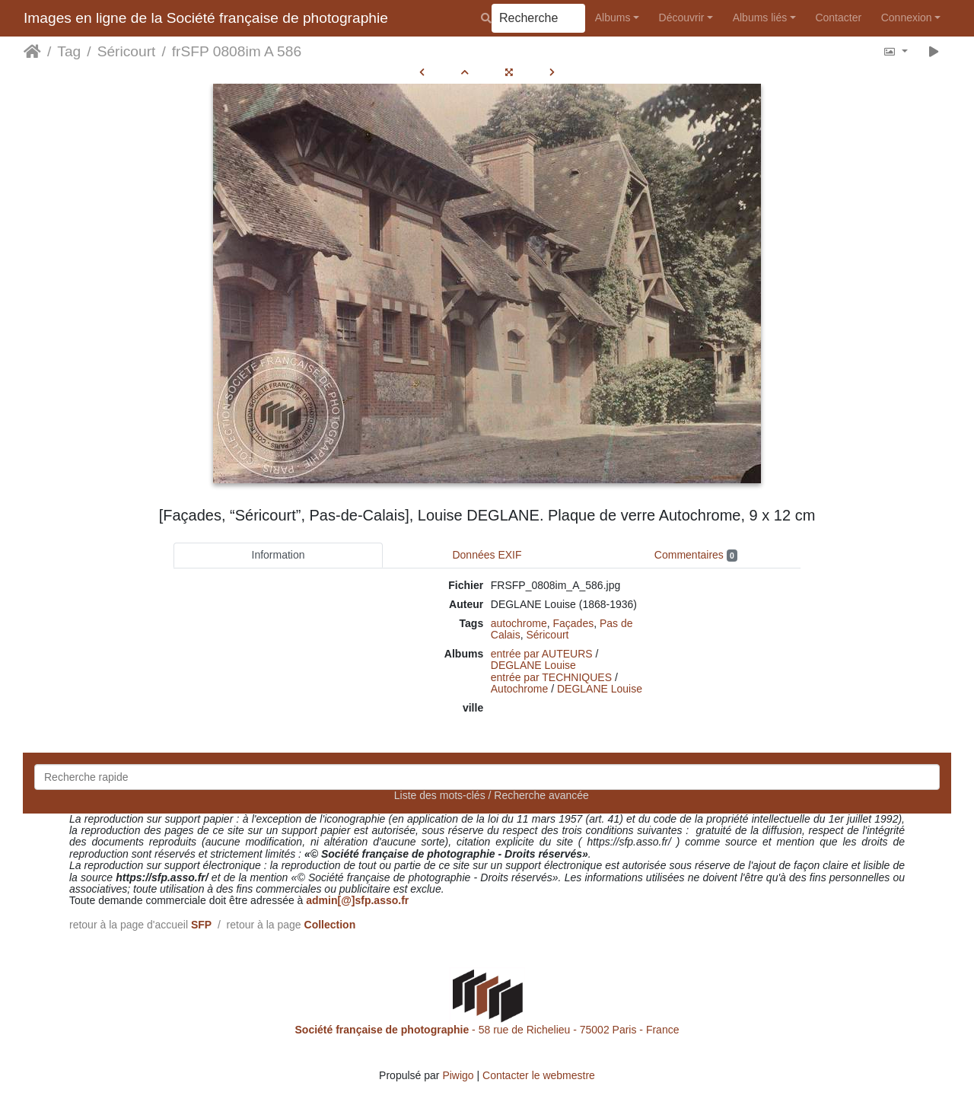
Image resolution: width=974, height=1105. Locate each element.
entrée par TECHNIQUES (551, 677)
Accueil (32, 51)
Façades (573, 623)
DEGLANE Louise (533, 665)
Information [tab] (278, 555)
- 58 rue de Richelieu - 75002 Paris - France (487, 1030)
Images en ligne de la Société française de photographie (206, 18)
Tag (69, 51)
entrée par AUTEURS (542, 654)
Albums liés (760, 17)
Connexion (906, 17)
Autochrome (519, 689)
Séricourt (126, 51)
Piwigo (457, 1075)
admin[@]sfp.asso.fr (357, 900)
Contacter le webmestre (538, 1075)
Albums (613, 17)
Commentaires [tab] (695, 555)
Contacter (838, 17)
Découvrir (682, 17)
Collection (330, 925)
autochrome (519, 623)
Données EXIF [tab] (486, 555)
